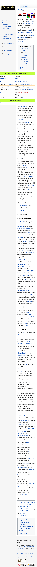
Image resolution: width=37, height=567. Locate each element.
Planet (24, 235)
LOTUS (24, 323)
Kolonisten (20, 237)
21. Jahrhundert (24, 260)
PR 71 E (21, 95)
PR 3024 (24, 494)
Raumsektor (25, 420)
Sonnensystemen (22, 435)
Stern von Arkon (29, 176)
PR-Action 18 (31, 199)
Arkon (9, 87)
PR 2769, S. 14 (26, 97)
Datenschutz (20, 553)
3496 (33, 185)
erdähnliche (23, 106)
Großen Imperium (25, 224)
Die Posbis (22, 524)
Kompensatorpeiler (23, 290)
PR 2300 (32, 502)
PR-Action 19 (30, 509)
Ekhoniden (26, 241)
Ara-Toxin (28, 528)
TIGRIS (29, 301)
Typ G (24, 23)
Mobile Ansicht (28, 557)
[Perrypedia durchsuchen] (32, 10)
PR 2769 (20, 158)
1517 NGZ (25, 463)
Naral (32, 23)
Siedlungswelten (22, 467)
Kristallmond (22, 531)
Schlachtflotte (21, 266)
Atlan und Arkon (24, 522)
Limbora (19, 92)
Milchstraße (29, 32)
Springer (28, 312)
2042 (28, 233)
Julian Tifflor (30, 458)
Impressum (20, 557)
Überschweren (21, 369)
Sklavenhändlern (22, 353)
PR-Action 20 (24, 511)
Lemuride (20, 119)
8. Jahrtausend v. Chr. (24, 228)
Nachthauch (23, 206)
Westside (20, 32)
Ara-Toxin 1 (23, 513)
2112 (24, 332)
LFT (29, 451)
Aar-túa (29, 30)
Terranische (27, 279)
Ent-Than (26, 275)
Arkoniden (20, 226)
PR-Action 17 (28, 343)
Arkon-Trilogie (23, 533)
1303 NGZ (30, 429)
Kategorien (21, 520)
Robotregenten (30, 252)
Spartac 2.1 (21, 41)
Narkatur (25, 92)
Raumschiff (28, 295)
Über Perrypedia (29, 553)
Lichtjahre (26, 39)
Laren (21, 371)
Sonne (28, 23)
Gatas (9, 89)
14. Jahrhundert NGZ (25, 416)
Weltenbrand (21, 475)
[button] (8, 32)
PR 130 (26, 502)
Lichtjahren (20, 424)
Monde (26, 122)
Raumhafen (25, 165)
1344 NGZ (23, 431)
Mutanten (32, 317)
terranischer (21, 456)
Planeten (30, 21)
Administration (21, 264)
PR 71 (21, 502)
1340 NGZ (29, 443)
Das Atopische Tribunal (26, 526)
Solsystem (10, 84)
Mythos (21, 528)
